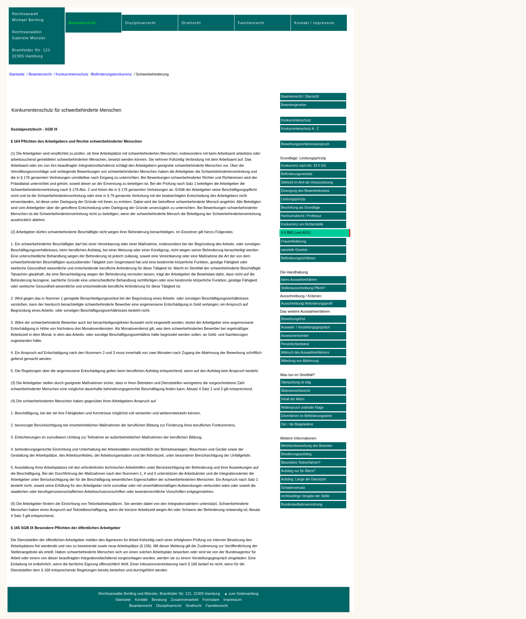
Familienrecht (251, 23)
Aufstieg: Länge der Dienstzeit (303, 479)
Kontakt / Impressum (314, 23)
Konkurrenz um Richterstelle (302, 224)
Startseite (16, 74)
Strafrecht (191, 23)
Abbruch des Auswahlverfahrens (305, 352)
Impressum (232, 600)
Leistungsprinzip (293, 199)
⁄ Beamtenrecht (39, 74)
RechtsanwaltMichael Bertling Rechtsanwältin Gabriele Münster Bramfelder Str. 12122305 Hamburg (31, 35)
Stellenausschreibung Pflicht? (303, 288)
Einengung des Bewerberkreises (305, 191)
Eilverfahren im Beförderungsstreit (306, 416)
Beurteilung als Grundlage (300, 207)
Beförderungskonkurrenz (112, 74)
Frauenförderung (293, 241)
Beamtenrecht (82, 23)
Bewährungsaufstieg (296, 454)
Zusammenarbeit (185, 600)
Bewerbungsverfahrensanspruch (305, 144)
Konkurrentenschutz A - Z (300, 129)
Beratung (159, 600)
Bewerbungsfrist (293, 319)
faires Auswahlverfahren (299, 279)
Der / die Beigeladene (297, 424)
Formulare (211, 600)
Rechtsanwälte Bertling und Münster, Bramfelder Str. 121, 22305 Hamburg (160, 593)
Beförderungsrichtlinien (298, 258)
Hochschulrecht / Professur (301, 216)
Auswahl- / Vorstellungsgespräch (305, 327)
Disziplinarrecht (140, 23)
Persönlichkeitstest (295, 344)
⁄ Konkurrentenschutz (71, 74)
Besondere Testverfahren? (300, 462)
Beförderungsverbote (296, 174)
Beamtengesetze (293, 105)
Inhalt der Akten (293, 399)
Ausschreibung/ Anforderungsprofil (306, 303)
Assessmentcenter (295, 336)
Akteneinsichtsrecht (295, 391)
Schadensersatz (293, 487)
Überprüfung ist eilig (296, 382)
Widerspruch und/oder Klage (302, 407)
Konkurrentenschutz (296, 120)
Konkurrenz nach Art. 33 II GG (303, 165)
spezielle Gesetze (294, 250)
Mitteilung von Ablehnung (300, 361)
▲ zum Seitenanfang (241, 593)
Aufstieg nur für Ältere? (298, 471)
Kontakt (141, 600)
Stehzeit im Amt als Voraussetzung (307, 182)
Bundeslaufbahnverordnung (301, 504)
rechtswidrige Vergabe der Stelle (305, 496)
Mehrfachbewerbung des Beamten (306, 446)
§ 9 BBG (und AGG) (296, 233)
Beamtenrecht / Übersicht (300, 96)
